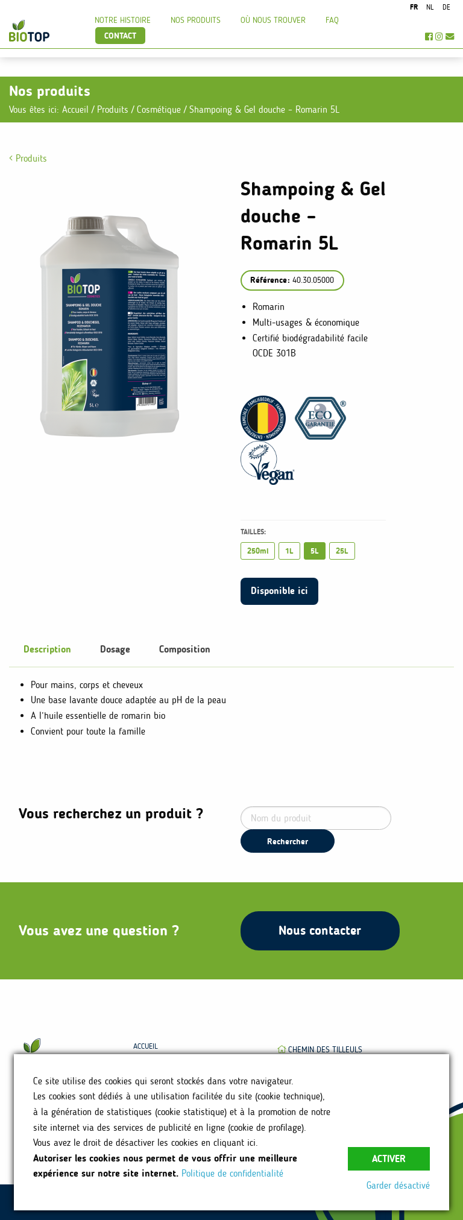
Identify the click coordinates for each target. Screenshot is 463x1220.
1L (289, 550)
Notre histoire (123, 19)
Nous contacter (320, 930)
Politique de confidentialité (232, 1173)
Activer (389, 1159)
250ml (257, 550)
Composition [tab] (184, 649)
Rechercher (287, 841)
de (446, 7)
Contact (120, 35)
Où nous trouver (273, 19)
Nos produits (196, 19)
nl (429, 7)
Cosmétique (160, 109)
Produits (114, 109)
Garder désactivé (398, 1185)
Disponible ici (279, 590)
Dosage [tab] (115, 649)
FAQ (332, 19)
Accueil (75, 109)
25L (342, 550)
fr (414, 7)
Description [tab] (47, 649)
